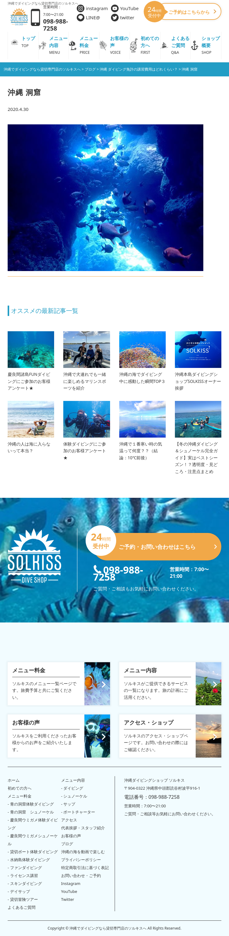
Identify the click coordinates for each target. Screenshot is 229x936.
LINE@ (88, 17)
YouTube (125, 8)
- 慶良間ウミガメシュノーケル (33, 839)
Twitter (67, 899)
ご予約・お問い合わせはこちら (155, 544)
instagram (92, 8)
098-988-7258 (118, 573)
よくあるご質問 (21, 907)
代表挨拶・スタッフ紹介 (83, 828)
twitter (123, 17)
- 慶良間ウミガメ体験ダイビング (33, 824)
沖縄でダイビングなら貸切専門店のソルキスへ (107, 928)
